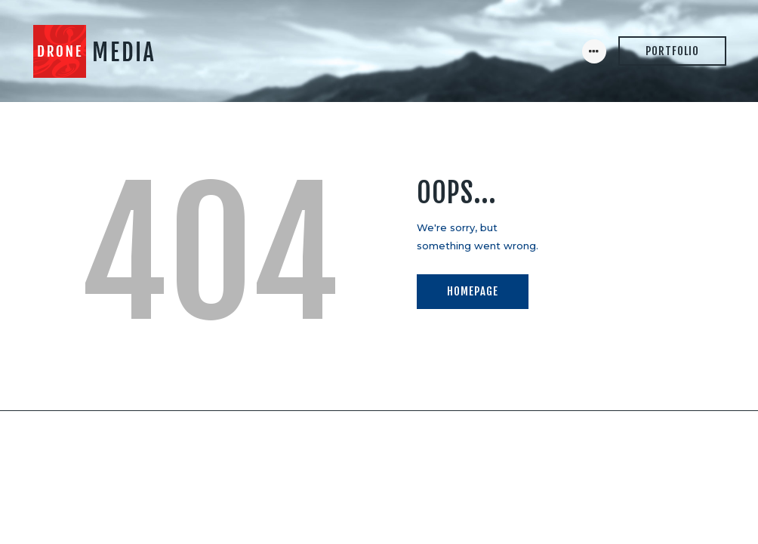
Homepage (472, 291)
